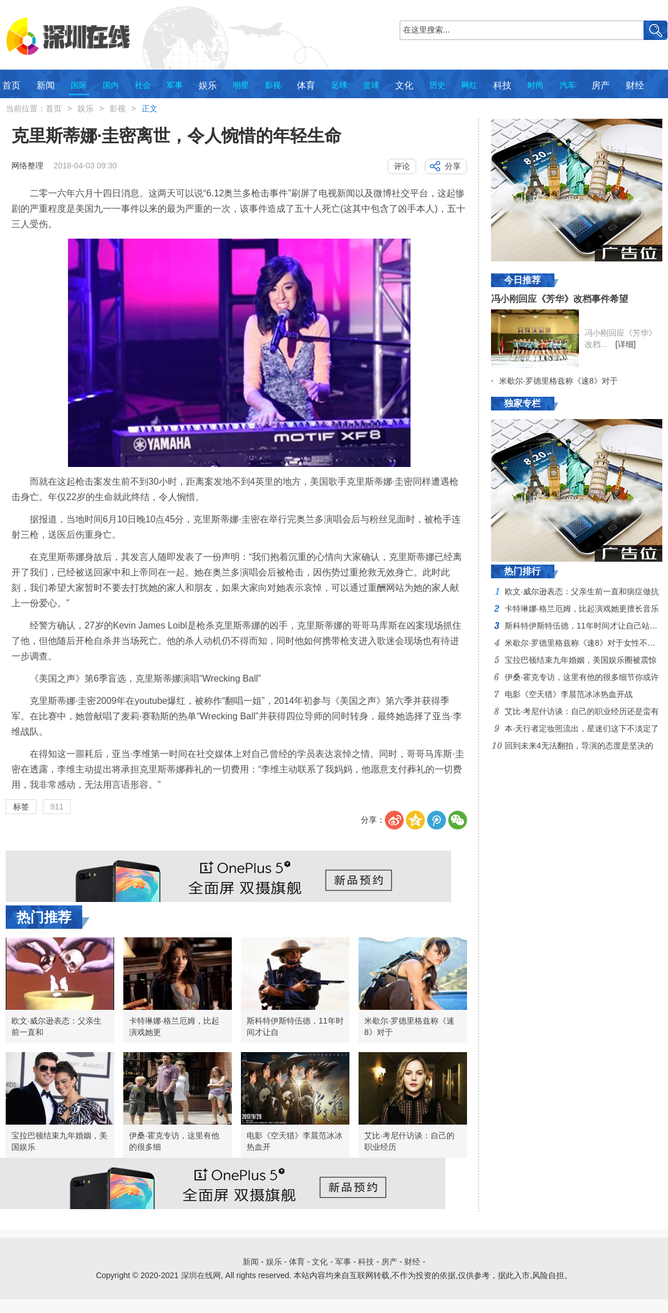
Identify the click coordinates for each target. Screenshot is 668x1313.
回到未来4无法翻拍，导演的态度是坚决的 (579, 745)
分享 (453, 166)
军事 (175, 85)
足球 (339, 85)
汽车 (568, 85)
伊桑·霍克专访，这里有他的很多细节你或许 (582, 677)
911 (56, 806)
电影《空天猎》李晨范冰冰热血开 (295, 1141)
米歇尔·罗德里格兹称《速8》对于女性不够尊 (584, 642)
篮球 (371, 85)
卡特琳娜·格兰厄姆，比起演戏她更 (174, 1026)
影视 (273, 85)
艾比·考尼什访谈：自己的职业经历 (409, 1141)
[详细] (625, 344)
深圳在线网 (201, 1275)
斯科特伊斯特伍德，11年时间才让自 (295, 1026)
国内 (111, 85)
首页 (11, 85)
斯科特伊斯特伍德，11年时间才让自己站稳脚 (585, 625)
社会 (143, 85)
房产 (600, 85)
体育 (306, 85)
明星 (241, 85)
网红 (469, 85)
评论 (402, 166)
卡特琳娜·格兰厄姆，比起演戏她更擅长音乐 (582, 608)
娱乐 (208, 85)
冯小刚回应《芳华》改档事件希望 (559, 299)
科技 (502, 85)
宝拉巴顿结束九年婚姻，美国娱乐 (59, 1141)
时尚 (536, 85)
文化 (404, 85)
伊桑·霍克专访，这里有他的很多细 (174, 1141)
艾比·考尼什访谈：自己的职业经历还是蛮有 (582, 711)
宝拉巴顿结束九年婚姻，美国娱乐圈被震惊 (581, 659)
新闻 (46, 85)
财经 (635, 85)
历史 (437, 85)
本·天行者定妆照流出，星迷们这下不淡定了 (582, 728)
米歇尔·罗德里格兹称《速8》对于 (409, 1026)
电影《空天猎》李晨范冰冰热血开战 (569, 694)
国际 (79, 85)
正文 (150, 108)
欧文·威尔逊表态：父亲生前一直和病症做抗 (582, 591)
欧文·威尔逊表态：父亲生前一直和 (56, 1026)
